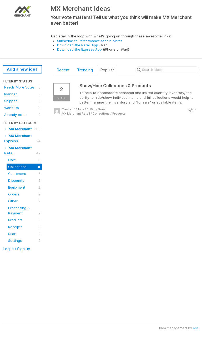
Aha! (196, 328)
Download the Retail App (77, 45)
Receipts (24, 226)
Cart (24, 160)
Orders (24, 194)
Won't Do (22, 107)
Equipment (24, 187)
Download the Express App (79, 49)
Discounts (24, 180)
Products (24, 220)
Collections (24, 166)
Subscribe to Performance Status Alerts (89, 41)
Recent (63, 69)
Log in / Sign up (16, 248)
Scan (24, 233)
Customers (24, 173)
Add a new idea (22, 69)
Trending (85, 69)
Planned (22, 94)
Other (24, 201)
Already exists (22, 114)
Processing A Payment (24, 211)
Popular (107, 69)
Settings (24, 240)
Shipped (22, 101)
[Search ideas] (167, 69)
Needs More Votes (22, 87)
